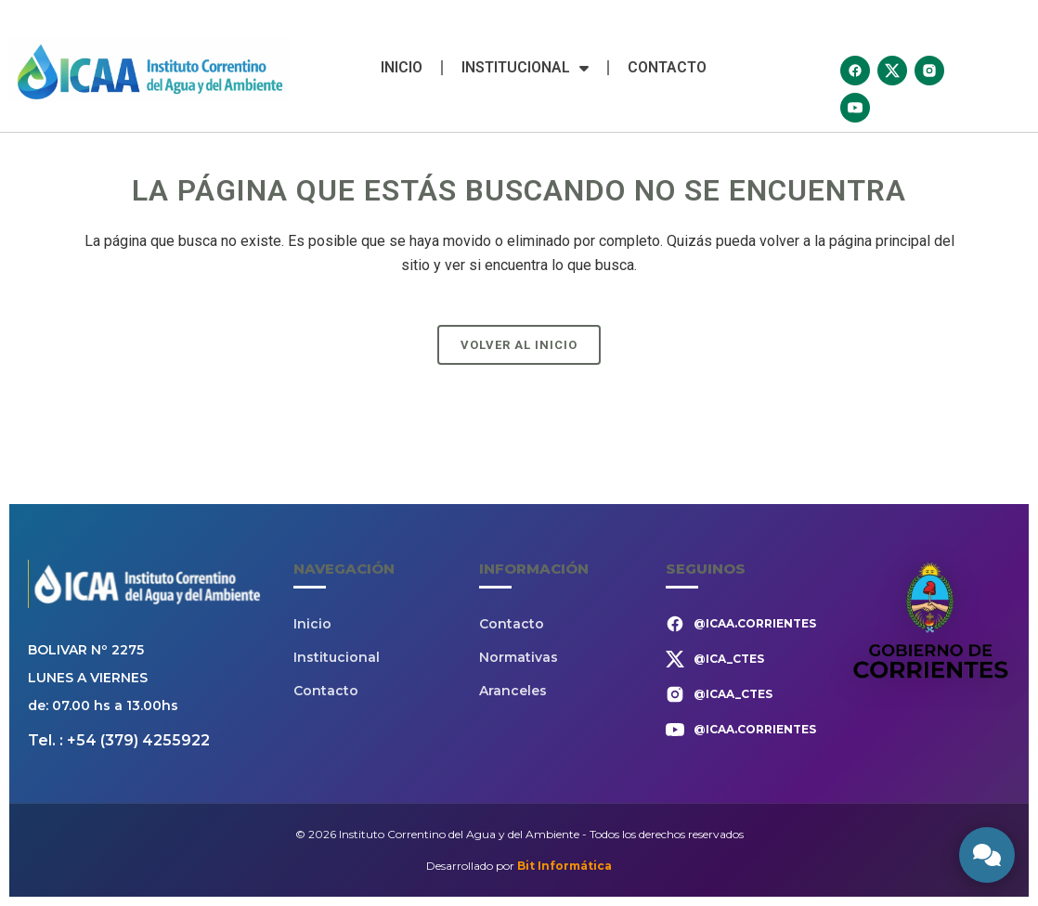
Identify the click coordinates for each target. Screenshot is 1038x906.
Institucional (525, 67)
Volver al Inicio (519, 345)
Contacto (667, 67)
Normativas (518, 657)
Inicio (401, 67)
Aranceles (513, 690)
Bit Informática (564, 866)
